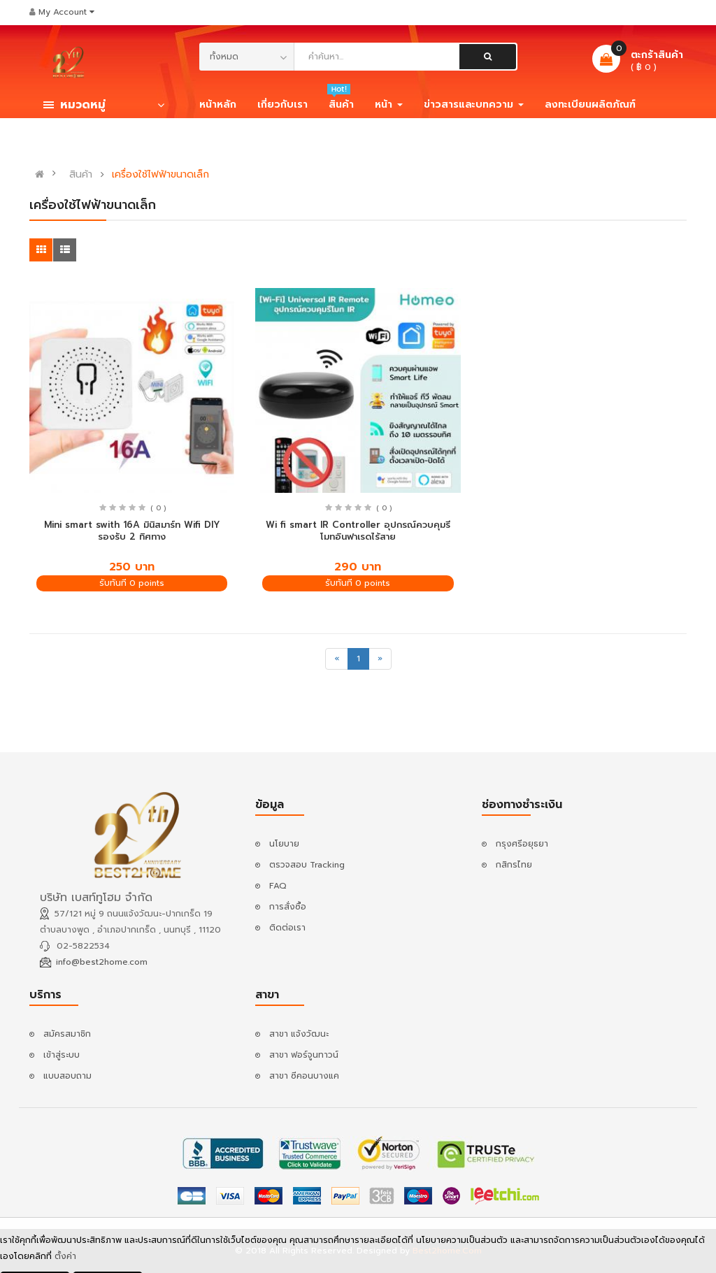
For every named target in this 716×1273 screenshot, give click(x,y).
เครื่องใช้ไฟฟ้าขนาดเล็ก (160, 175)
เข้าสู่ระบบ (61, 1055)
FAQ (278, 885)
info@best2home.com (102, 962)
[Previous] (336, 659)
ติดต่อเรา (287, 927)
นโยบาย (284, 843)
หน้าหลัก (217, 104)
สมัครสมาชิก (67, 1034)
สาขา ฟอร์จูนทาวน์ (303, 1055)
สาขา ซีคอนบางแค (304, 1076)
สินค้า (80, 175)
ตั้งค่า (65, 1259)
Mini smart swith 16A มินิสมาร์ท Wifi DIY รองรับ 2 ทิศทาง (132, 530)
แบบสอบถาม (67, 1076)
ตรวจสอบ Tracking (307, 864)
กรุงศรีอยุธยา (522, 843)
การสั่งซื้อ (287, 906)
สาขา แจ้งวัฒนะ (299, 1034)
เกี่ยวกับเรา (282, 104)
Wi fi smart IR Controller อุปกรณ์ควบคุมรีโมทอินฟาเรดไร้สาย (358, 530)
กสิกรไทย (514, 864)
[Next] (380, 659)
